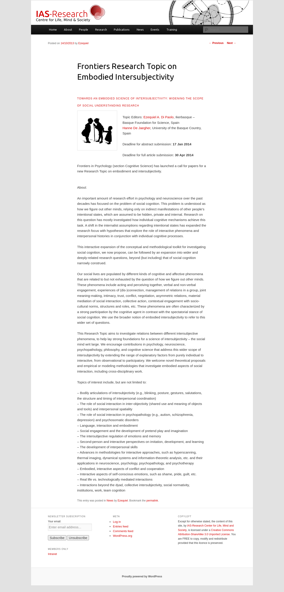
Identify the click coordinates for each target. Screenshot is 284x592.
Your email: (54, 521)
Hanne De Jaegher (136, 128)
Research (101, 29)
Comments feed (123, 531)
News (140, 29)
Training (171, 29)
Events (155, 29)
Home (53, 29)
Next (231, 43)
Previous (216, 43)
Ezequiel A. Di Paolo (158, 117)
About (68, 29)
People (83, 29)
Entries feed (120, 526)
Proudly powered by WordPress (142, 576)
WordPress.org (122, 535)
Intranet (52, 554)
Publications (122, 29)
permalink (152, 500)
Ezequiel (83, 43)
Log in (117, 521)
